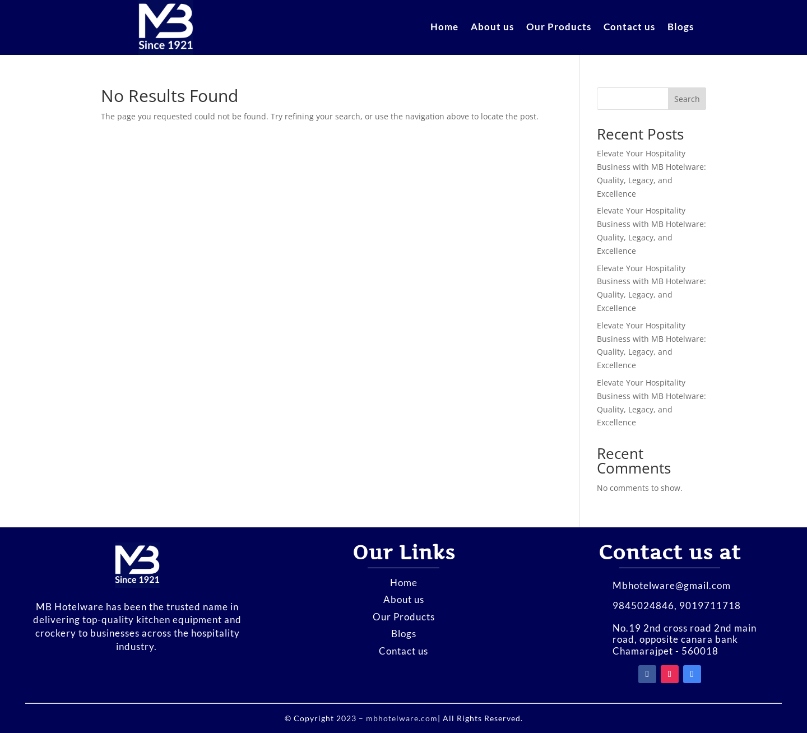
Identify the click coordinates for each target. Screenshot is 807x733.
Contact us (629, 28)
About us (492, 28)
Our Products (558, 28)
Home (444, 28)
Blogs (680, 28)
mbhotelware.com (401, 718)
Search (687, 99)
